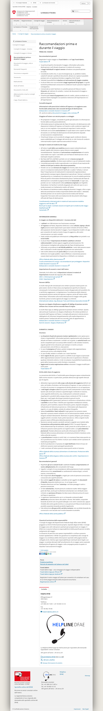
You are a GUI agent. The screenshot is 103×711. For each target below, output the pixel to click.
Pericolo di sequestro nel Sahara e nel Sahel (54, 564)
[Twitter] (42, 553)
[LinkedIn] (44, 553)
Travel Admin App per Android (51, 574)
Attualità (16, 22)
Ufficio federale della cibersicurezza (52, 259)
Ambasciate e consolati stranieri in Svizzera (54, 111)
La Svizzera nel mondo (48, 3)
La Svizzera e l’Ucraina (20, 28)
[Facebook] (40, 553)
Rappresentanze (27, 22)
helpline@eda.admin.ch (50, 612)
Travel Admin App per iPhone (50, 572)
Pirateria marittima (46, 562)
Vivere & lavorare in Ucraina (54, 22)
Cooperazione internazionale (36, 28)
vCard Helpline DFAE (53, 657)
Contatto (43, 589)
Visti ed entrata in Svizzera (76, 22)
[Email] (50, 553)
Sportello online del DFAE (24, 687)
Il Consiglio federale (21, 3)
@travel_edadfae (49, 660)
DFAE (34, 3)
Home (14, 34)
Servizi (65, 22)
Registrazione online (48, 582)
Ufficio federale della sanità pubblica (52, 514)
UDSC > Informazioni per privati (50, 277)
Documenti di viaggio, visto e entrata (66, 113)
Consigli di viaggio (39, 22)
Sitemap (87, 675)
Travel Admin (44, 62)
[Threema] (46, 553)
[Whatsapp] (49, 553)
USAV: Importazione (47, 279)
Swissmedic (44, 210)
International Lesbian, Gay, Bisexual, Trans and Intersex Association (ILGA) (64, 301)
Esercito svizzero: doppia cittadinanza (52, 323)
